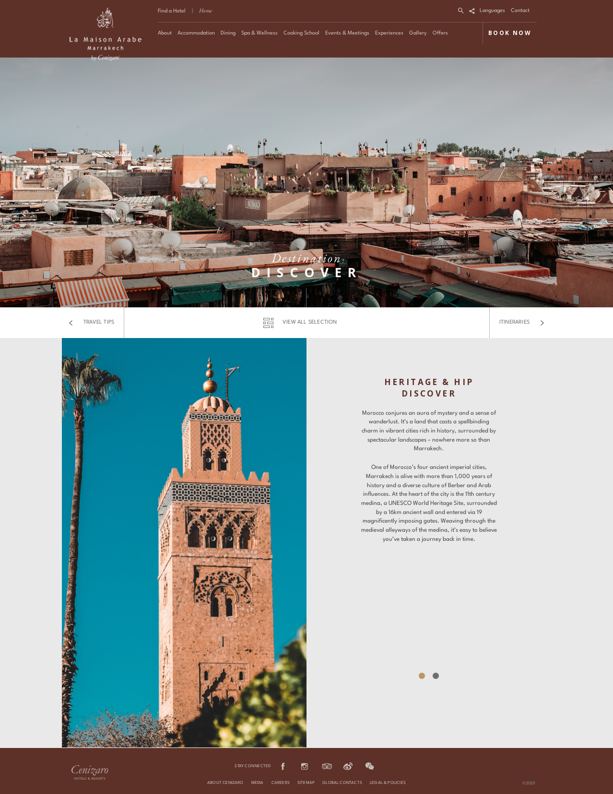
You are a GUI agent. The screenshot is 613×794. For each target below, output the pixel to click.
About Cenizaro (225, 783)
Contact (520, 10)
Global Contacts (342, 783)
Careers (280, 783)
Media (257, 783)
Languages (492, 10)
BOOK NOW (509, 33)
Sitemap (306, 783)
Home (205, 10)
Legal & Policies (388, 783)
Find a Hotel (172, 11)
